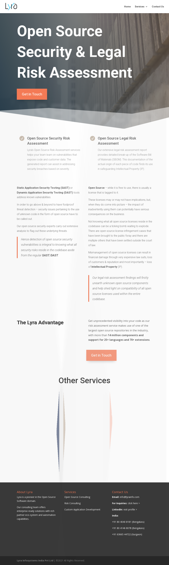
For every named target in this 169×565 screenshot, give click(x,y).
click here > (134, 503)
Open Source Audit (55, 432)
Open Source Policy (56, 425)
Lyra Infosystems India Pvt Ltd (35, 560)
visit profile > (130, 509)
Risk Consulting (72, 503)
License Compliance (56, 428)
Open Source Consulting (77, 497)
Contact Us (158, 6)
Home (127, 6)
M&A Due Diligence (70, 428)
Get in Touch (30, 94)
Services (139, 6)
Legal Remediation (70, 432)
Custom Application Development (82, 509)
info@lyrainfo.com (129, 497)
